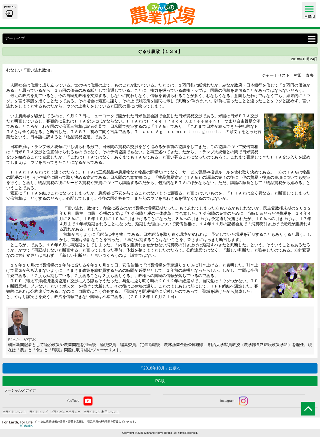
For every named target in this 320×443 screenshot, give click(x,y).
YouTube (79, 401)
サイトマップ (39, 411)
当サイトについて (14, 411)
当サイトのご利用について (102, 411)
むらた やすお (22, 339)
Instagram (234, 401)
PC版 (160, 381)
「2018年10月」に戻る (159, 368)
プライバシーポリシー (65, 411)
